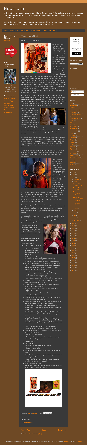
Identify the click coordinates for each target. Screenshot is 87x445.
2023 (73, 223)
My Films (52, 30)
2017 (73, 238)
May (75, 215)
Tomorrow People (75, 157)
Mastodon (7, 40)
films (27, 416)
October (76, 181)
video (71, 160)
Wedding (72, 162)
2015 (71, 103)
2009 (73, 258)
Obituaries (73, 137)
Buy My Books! (35, 30)
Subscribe (76, 53)
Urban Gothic (8, 112)
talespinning (73, 151)
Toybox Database (9, 107)
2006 (73, 265)
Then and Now (74, 155)
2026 (73, 172)
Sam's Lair (7, 103)
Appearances (14, 30)
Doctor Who (73, 112)
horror (72, 133)
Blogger (80, 441)
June (75, 213)
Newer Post (25, 430)
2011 (73, 253)
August (76, 208)
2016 (73, 240)
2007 (73, 262)
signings (72, 146)
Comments (75, 94)
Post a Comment (28, 422)
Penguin (72, 140)
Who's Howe (24, 30)
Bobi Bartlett (73, 105)
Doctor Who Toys (75, 118)
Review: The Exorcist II (76, 188)
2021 (73, 228)
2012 (73, 250)
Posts (73, 91)
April (75, 218)
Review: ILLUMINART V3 (77, 193)
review (31, 416)
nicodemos (67, 441)
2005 (73, 267)
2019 (73, 233)
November (77, 179)
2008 (73, 260)
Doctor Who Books (75, 114)
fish (71, 122)
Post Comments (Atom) (35, 434)
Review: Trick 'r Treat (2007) (77, 184)
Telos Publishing (8, 105)
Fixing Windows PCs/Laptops (74, 125)
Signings (72, 149)
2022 (73, 226)
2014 (73, 245)
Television (73, 153)
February (76, 220)
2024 (73, 177)
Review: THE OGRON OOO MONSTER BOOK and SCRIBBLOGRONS (78, 201)
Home (6, 30)
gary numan (73, 128)
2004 (73, 270)
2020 (73, 230)
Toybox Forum (8, 110)
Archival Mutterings (9, 98)
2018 (73, 235)
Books (72, 107)
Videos (45, 30)
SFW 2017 (73, 144)
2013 (73, 248)
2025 (73, 174)
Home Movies (74, 131)
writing (72, 164)
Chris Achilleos (74, 110)
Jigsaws (72, 135)
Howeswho (14, 8)
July (75, 210)
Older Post (62, 430)
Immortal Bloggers (9, 101)
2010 (73, 255)
